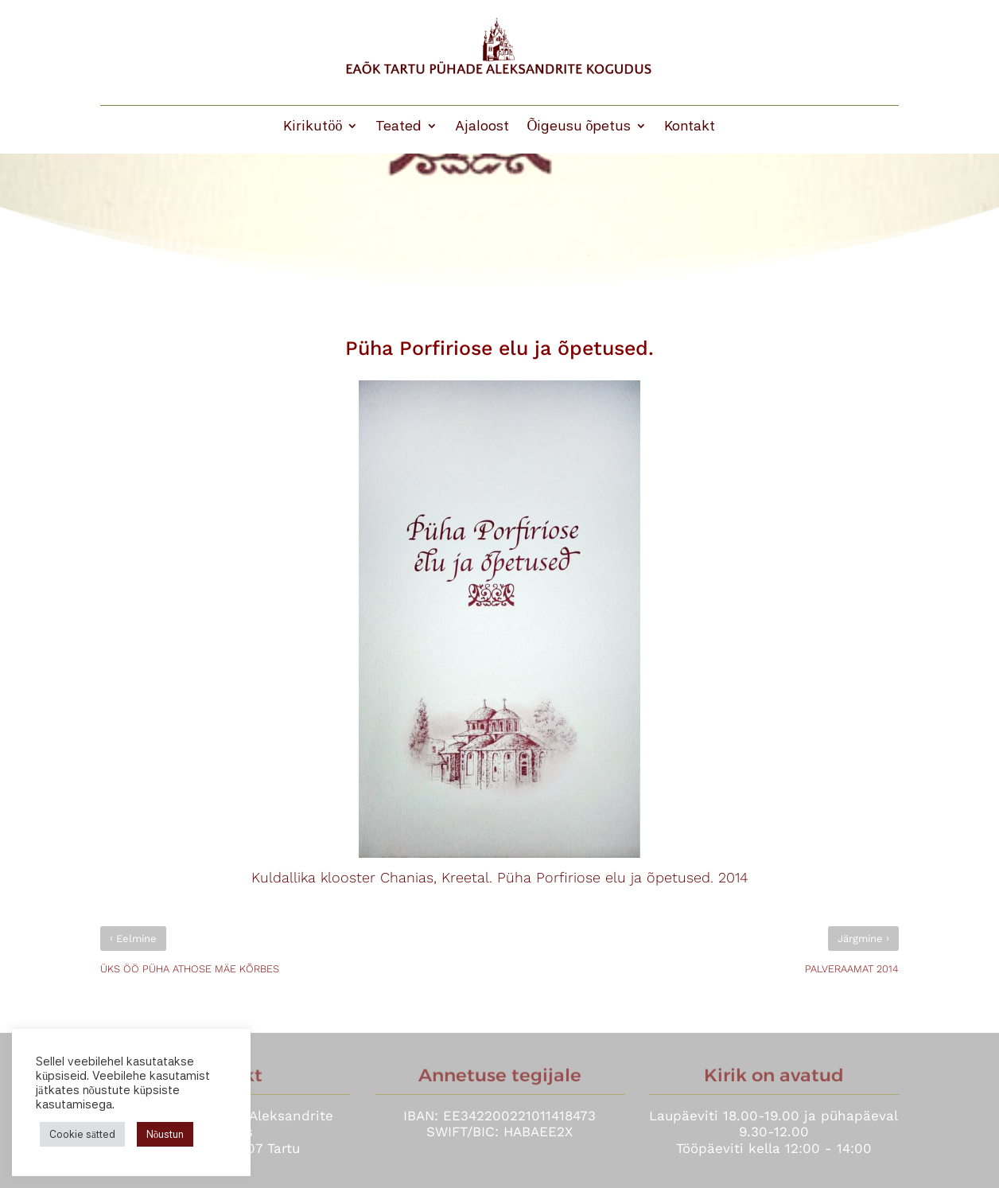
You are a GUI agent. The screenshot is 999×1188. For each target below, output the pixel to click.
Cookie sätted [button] (82, 1134)
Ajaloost (482, 127)
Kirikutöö (312, 127)
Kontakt (689, 127)
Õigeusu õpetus (579, 127)
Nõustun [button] (165, 1134)
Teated (398, 127)
